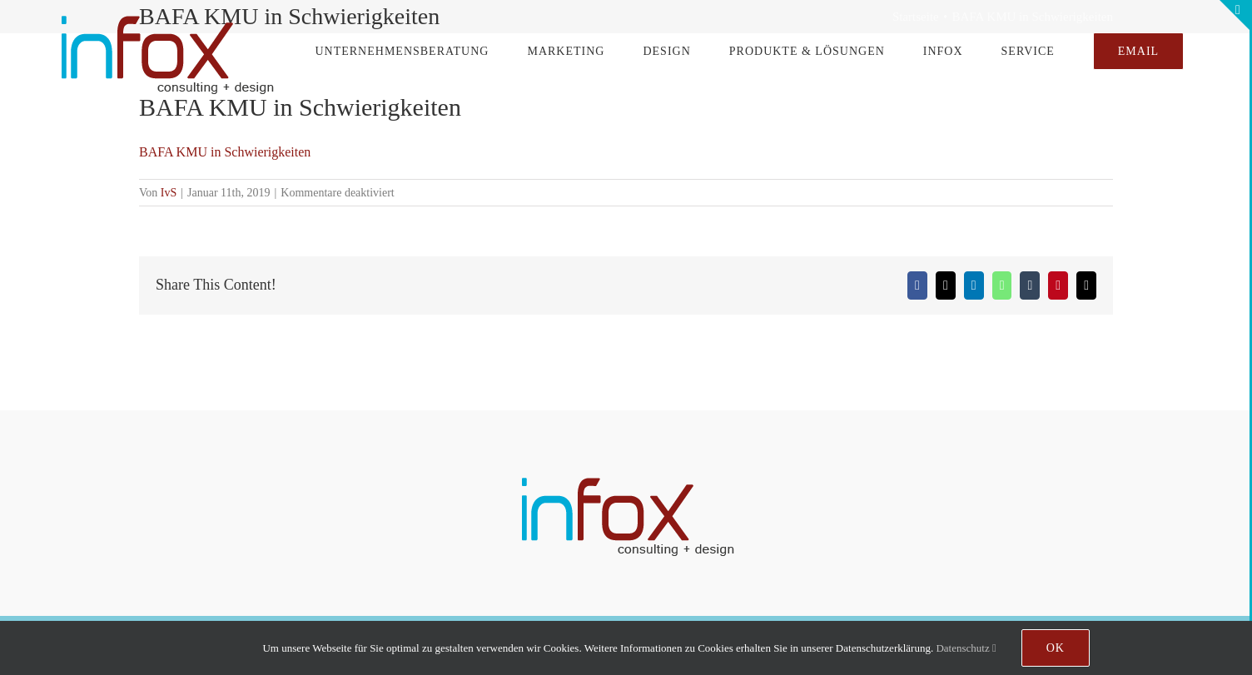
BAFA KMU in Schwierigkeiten (225, 152)
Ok (1055, 648)
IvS (168, 192)
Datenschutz (966, 648)
